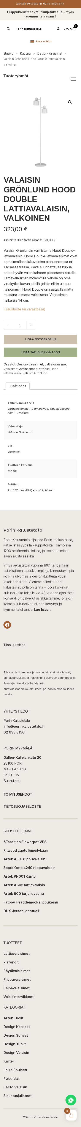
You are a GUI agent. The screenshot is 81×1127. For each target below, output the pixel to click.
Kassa (30, 4)
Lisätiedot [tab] (18, 386)
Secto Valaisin (15, 1087)
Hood (55, 369)
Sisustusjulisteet (17, 1096)
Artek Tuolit (13, 1018)
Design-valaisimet (49, 53)
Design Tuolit (14, 1044)
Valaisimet (11, 369)
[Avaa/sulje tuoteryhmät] (73, 79)
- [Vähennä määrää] (8, 324)
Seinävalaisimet (16, 988)
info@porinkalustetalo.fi (23, 726)
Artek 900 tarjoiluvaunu (23, 893)
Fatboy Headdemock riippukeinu (30, 902)
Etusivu (8, 53)
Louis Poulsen (15, 1070)
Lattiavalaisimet (56, 364)
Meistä (46, 4)
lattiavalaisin (12, 373)
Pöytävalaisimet (16, 971)
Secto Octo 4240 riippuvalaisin (29, 868)
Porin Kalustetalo (29, 28)
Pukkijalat (11, 1078)
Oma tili (38, 4)
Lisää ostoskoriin (40, 339)
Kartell (8, 1061)
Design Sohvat (15, 1035)
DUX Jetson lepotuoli (21, 911)
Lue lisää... (42, 609)
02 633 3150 (14, 732)
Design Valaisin (16, 1052)
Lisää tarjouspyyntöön (40, 352)
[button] (70, 102)
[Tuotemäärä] (19, 325)
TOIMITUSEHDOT (17, 794)
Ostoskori (21, 4)
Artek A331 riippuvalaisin (24, 859)
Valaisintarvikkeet (18, 997)
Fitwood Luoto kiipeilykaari (25, 850)
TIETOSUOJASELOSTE (22, 806)
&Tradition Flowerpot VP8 (25, 842)
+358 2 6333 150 (57, 4)
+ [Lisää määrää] (31, 324)
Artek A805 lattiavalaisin (24, 885)
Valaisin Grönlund (34, 373)
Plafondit (11, 962)
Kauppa (25, 53)
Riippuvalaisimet (17, 979)
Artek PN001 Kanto (19, 876)
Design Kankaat (16, 1027)
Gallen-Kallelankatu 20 (22, 757)
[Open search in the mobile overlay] (8, 29)
